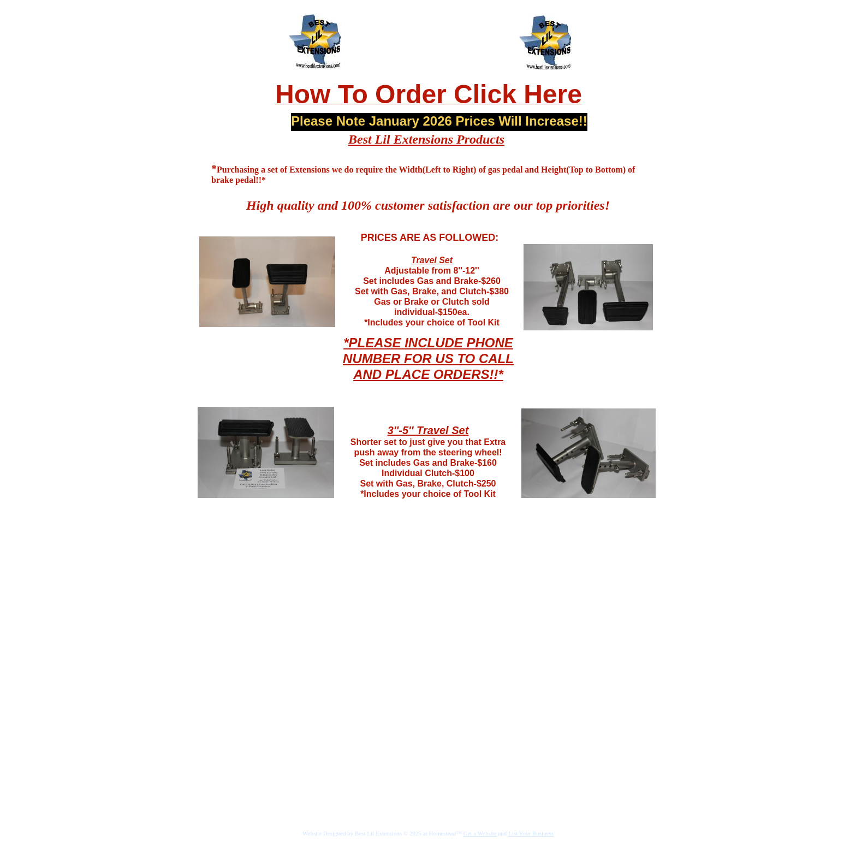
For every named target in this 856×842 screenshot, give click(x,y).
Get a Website (480, 833)
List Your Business (531, 833)
